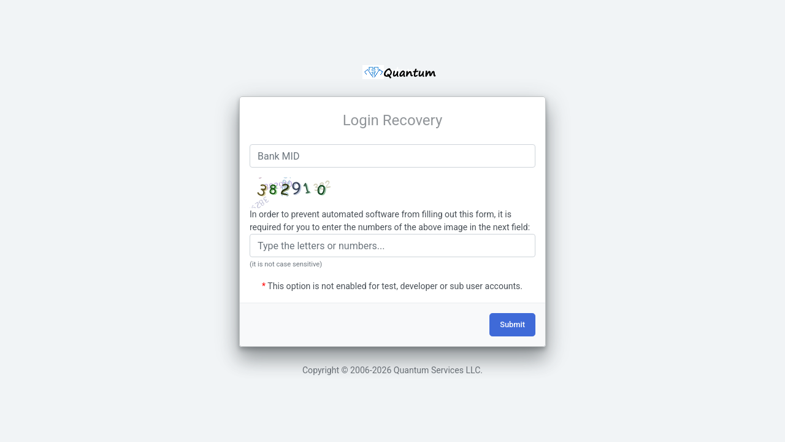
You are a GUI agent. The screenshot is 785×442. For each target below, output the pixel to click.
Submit (512, 324)
